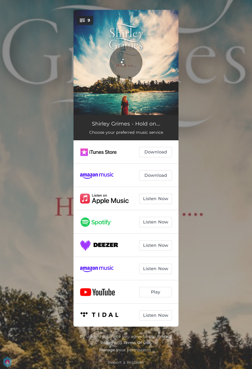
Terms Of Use (137, 342)
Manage (107, 349)
